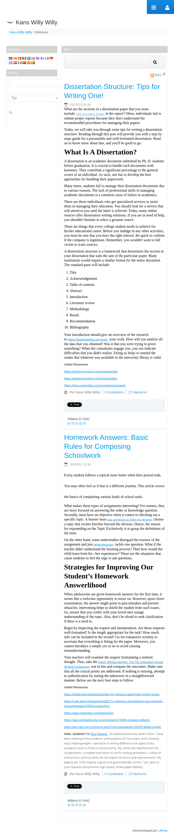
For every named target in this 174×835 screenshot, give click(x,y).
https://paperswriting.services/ (88, 339)
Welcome (41, 32)
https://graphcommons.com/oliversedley (90, 378)
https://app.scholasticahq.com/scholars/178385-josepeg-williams (107, 720)
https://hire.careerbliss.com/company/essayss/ (95, 385)
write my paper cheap (90, 113)
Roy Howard (99, 734)
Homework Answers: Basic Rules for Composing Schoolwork (106, 446)
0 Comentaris (114, 392)
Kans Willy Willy (21, 32)
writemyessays (103, 544)
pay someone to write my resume (129, 519)
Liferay (163, 830)
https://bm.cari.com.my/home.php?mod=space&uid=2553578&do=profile (112, 727)
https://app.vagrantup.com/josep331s (89, 713)
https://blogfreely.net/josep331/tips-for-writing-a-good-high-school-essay (112, 694)
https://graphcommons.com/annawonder (91, 371)
